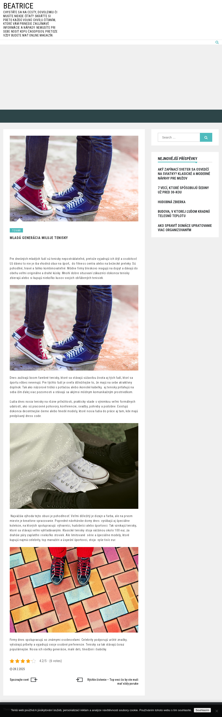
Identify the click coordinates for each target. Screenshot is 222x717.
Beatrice (18, 6)
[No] (216, 711)
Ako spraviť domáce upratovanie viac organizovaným (185, 228)
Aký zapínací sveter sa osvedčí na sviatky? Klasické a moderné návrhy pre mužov (184, 173)
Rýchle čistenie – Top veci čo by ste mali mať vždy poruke (112, 681)
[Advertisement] (111, 77)
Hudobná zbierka (171, 202)
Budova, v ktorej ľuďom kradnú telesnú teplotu (184, 213)
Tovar (16, 230)
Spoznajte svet (19, 679)
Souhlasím (202, 710)
